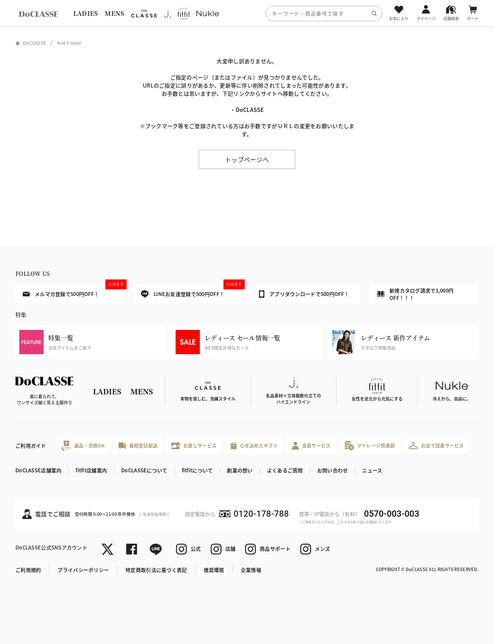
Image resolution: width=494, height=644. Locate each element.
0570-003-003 (391, 514)
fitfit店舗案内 (91, 470)
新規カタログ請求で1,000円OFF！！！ (415, 294)
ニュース (372, 470)
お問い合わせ (332, 470)
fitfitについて (197, 470)
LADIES (85, 13)
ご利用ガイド (30, 445)
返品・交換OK (83, 445)
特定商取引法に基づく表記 (156, 569)
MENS (114, 13)
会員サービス (311, 445)
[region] (247, 13)
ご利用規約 (28, 569)
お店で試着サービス (436, 445)
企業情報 (251, 569)
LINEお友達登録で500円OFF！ (191, 291)
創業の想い (239, 470)
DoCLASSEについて (144, 470)
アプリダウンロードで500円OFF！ (304, 294)
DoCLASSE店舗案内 (38, 470)
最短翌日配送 (137, 445)
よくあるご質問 (285, 470)
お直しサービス (194, 445)
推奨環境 (214, 569)
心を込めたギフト (254, 446)
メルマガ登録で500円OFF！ (73, 290)
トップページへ (247, 159)
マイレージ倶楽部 (370, 445)
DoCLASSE (250, 109)
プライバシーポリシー (83, 569)
